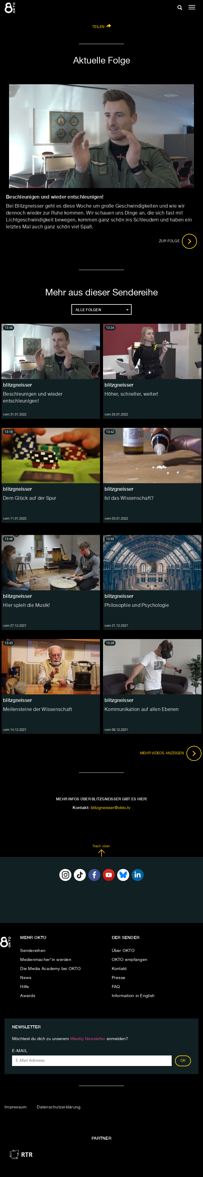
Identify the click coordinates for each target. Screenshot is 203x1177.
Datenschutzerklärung (58, 1107)
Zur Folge (178, 241)
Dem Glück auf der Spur (29, 498)
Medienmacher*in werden (45, 960)
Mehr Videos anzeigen (170, 753)
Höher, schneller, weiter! (131, 394)
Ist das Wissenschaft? (129, 498)
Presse (119, 978)
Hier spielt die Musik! (26, 605)
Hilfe (24, 987)
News (25, 978)
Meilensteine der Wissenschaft (37, 709)
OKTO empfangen (130, 960)
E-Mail (19, 1051)
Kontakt (119, 969)
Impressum (16, 1107)
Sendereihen (32, 951)
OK (183, 1061)
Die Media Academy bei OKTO (50, 969)
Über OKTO (123, 951)
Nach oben (101, 851)
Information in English (133, 996)
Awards (27, 996)
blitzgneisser (17, 385)
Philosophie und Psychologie (137, 605)
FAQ (116, 987)
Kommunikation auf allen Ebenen (142, 709)
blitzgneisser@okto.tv (110, 808)
